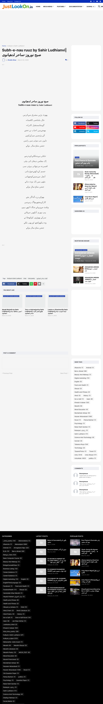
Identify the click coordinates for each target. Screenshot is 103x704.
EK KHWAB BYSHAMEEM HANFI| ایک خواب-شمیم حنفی (56, 570)
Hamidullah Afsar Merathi (12, 593)
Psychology (80, 423)
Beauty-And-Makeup (83, 375)
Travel (92, 451)
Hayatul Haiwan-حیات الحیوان (14, 597)
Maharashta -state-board (13, 642)
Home (3, 1)
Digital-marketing (82, 378)
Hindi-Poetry (8, 614)
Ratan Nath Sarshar (82, 427)
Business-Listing (10, 569)
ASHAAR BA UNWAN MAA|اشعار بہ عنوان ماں (92, 269)
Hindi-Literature (23, 611)
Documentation (75, 6)
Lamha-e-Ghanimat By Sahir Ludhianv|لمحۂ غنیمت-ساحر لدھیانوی (58, 311)
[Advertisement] (51, 27)
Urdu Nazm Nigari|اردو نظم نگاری (91, 197)
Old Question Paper (11, 673)
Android (90, 368)
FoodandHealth (10, 590)
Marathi (78, 406)
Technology (80, 448)
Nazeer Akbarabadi (83, 416)
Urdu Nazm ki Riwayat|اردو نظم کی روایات (90, 581)
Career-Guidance (10, 576)
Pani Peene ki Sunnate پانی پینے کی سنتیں (90, 541)
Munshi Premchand (11, 659)
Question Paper (22, 680)
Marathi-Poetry (9, 652)
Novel (78, 420)
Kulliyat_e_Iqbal (10, 638)
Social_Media (8, 701)
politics (92, 458)
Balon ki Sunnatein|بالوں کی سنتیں (56, 541)
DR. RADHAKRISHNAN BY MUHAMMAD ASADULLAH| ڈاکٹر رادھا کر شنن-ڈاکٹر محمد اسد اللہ (56, 590)
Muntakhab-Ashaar (82, 413)
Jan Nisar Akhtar (19, 621)
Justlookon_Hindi (10, 624)
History (87, 396)
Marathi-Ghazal (20, 645)
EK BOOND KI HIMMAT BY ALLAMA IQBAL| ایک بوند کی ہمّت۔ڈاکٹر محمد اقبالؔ (56, 560)
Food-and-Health (81, 385)
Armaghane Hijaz (21, 548)
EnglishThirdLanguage (12, 583)
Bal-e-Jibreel (81, 371)
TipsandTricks (80, 451)
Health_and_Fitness (11, 600)
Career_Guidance (10, 572)
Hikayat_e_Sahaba (10, 607)
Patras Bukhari (90, 420)
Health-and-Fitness (82, 392)
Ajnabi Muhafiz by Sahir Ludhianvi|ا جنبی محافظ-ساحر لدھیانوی (12, 311)
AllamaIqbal (21, 544)
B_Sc (6, 551)
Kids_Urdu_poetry (10, 631)
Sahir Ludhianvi (81, 434)
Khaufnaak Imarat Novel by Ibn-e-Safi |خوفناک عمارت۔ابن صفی (90, 591)
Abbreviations (24, 541)
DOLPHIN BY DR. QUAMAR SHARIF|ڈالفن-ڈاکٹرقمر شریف (57, 579)
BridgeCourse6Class (11, 565)
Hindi (78, 396)
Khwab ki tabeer (82, 402)
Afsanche (79, 368)
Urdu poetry (31, 278)
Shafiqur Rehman (10, 698)
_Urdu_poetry (9, 541)
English (78, 382)
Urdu (25, 278)
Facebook (7, 586)
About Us (10, 1)
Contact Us (17, 1)
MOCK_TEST (24, 652)
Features (60, 6)
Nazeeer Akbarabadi (11, 666)
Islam (90, 399)
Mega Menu (47, 6)
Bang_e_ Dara (9, 555)
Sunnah (78, 441)
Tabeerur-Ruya (81, 444)
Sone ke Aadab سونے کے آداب (56, 549)
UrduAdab (80, 458)
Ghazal (78, 389)
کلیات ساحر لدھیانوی (42, 278)
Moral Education (81, 409)
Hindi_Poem (8, 611)
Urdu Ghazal (91, 455)
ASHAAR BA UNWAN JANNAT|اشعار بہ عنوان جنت (92, 279)
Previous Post (7, 373)
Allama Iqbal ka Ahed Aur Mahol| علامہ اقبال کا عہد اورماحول (91, 187)
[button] (94, 7)
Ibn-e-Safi (79, 399)
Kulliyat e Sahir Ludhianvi (16, 46)
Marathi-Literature (10, 649)
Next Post (63, 373)
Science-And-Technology (84, 437)
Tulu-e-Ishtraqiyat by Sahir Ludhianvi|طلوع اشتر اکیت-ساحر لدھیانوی (34, 311)
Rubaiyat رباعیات (81, 430)
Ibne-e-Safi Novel (23, 618)
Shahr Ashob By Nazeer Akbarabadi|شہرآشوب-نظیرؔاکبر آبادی (92, 174)
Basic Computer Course (12, 558)
